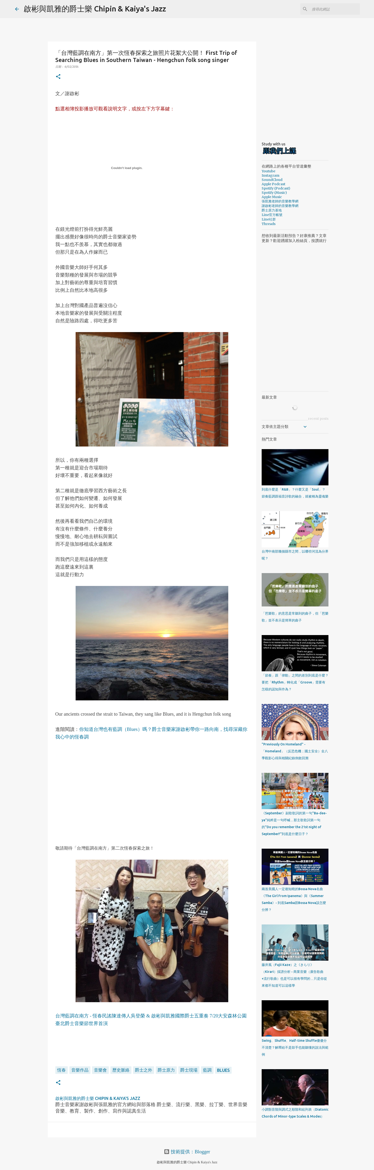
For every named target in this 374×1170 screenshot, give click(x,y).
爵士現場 (188, 1069)
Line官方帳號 (272, 215)
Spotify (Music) (274, 192)
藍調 (207, 1069)
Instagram (270, 175)
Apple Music (272, 197)
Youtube (268, 171)
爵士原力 (166, 1069)
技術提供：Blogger (187, 1151)
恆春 (61, 1069)
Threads (268, 224)
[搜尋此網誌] (335, 9)
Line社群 (269, 219)
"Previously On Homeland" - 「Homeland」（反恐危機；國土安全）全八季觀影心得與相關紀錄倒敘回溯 (295, 751)
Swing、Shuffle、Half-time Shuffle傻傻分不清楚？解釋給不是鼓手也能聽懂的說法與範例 (295, 1047)
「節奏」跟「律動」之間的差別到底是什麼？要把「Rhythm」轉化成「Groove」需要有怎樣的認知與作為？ (295, 682)
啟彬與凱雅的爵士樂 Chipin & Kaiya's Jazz (95, 8)
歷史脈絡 (121, 1069)
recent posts (318, 418)
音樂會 (100, 1069)
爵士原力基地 (272, 210)
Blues (223, 1070)
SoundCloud (272, 180)
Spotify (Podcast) (276, 188)
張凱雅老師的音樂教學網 (280, 201)
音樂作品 (79, 1069)
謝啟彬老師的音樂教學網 (280, 206)
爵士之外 (143, 1069)
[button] (58, 77)
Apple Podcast (273, 184)
